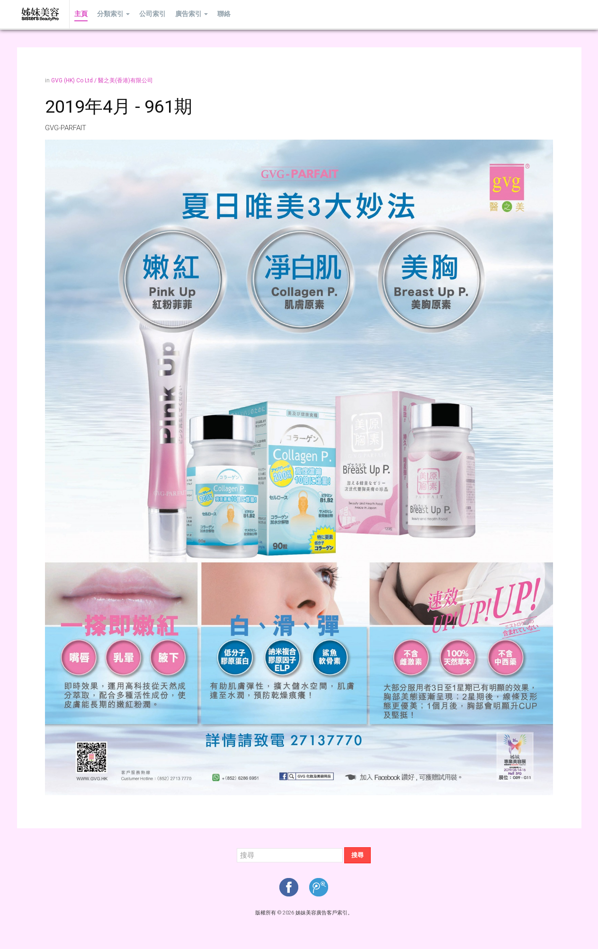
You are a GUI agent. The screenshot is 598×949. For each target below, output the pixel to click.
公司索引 (152, 14)
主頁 (81, 14)
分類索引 (113, 14)
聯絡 (224, 14)
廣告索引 (191, 14)
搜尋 (357, 855)
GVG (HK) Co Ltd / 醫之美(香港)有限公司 (102, 80)
